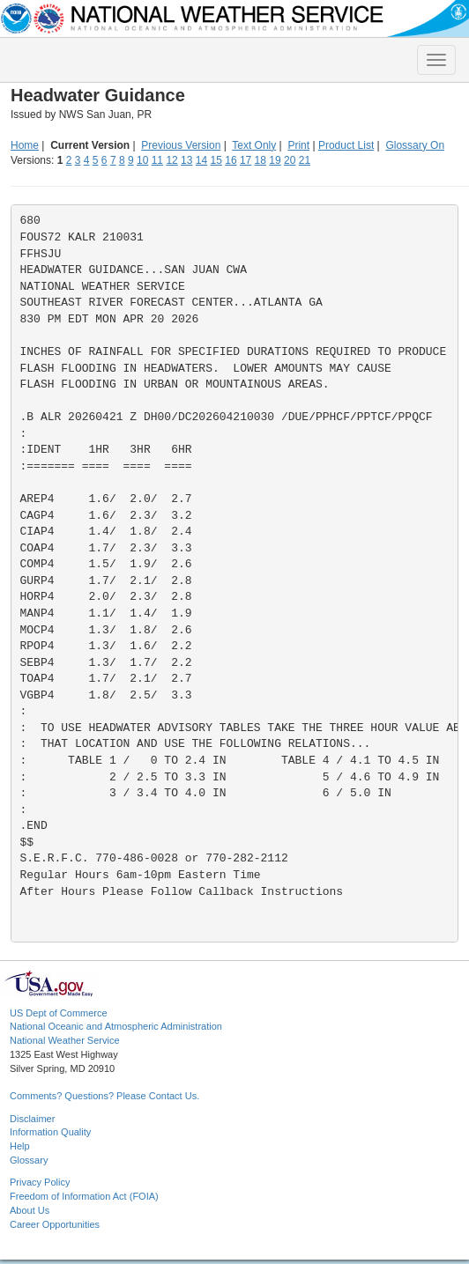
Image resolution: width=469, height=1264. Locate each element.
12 (171, 160)
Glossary (29, 1160)
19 (274, 160)
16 (230, 160)
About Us (29, 1210)
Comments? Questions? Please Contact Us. (104, 1095)
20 (289, 160)
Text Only (254, 145)
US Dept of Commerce (59, 1013)
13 (186, 160)
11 (157, 160)
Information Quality (50, 1132)
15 (216, 160)
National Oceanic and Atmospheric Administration (116, 1026)
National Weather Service (65, 1040)
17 (245, 160)
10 (142, 160)
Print (298, 145)
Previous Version (180, 145)
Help (20, 1146)
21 (304, 160)
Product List (346, 145)
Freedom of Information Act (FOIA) (84, 1196)
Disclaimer (32, 1118)
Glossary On (414, 145)
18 (260, 160)
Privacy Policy (40, 1182)
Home (25, 145)
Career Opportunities (55, 1224)
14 (201, 160)
